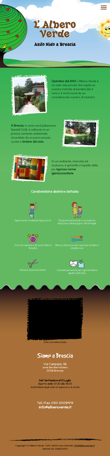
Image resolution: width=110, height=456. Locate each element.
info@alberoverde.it (55, 407)
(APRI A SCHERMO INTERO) (55, 342)
